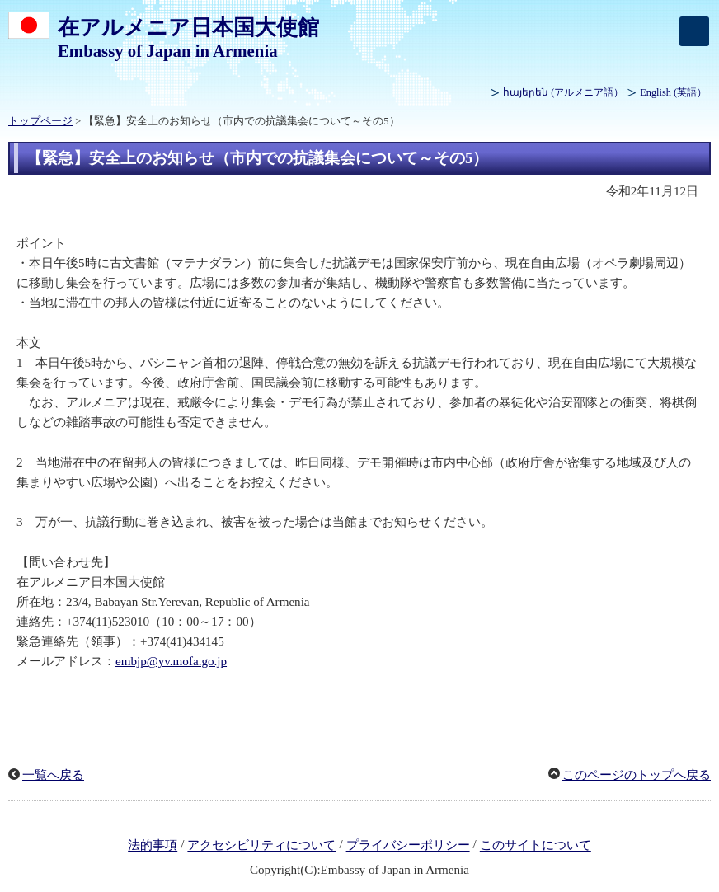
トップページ (40, 121)
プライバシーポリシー (408, 845)
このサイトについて (535, 845)
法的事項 (152, 845)
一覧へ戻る (53, 775)
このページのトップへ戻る (636, 775)
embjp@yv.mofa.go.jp (171, 661)
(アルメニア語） (563, 92)
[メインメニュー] (694, 31)
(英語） (673, 92)
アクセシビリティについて (261, 845)
